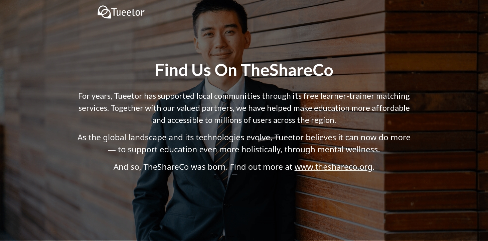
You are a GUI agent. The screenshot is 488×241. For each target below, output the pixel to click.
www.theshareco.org (333, 166)
